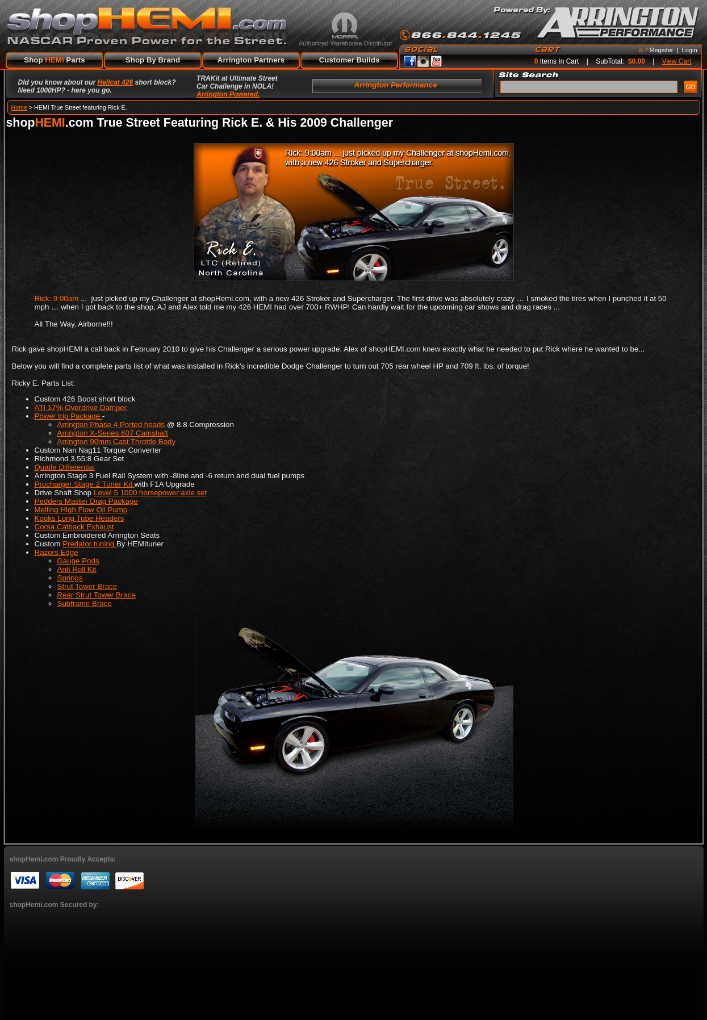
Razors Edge (56, 552)
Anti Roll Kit (77, 569)
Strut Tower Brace (87, 586)
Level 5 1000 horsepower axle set (150, 492)
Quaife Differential (65, 467)
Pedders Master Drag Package (86, 501)
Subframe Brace (84, 603)
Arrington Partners (251, 60)
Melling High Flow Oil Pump (81, 509)
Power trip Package (68, 416)
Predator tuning (89, 544)
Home (19, 107)
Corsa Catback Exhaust (74, 526)
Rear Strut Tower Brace (96, 595)
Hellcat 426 (115, 82)
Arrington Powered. (228, 94)
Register (661, 50)
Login (689, 50)
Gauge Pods (78, 561)
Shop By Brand (152, 60)
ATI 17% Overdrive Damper (82, 407)
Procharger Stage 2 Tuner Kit (85, 484)
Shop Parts (54, 60)
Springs (70, 578)
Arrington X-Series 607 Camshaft (113, 433)
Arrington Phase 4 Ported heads (112, 424)
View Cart (677, 61)
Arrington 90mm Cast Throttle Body (116, 441)
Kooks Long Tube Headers (79, 518)
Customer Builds (349, 60)
